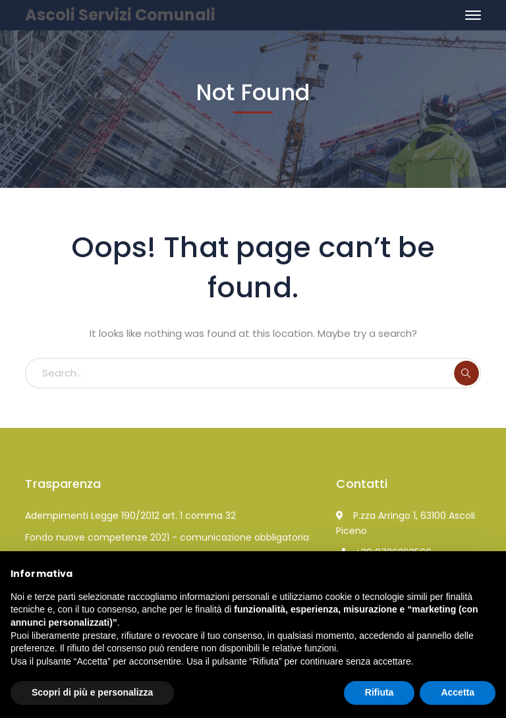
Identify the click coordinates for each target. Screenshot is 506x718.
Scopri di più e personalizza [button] (92, 692)
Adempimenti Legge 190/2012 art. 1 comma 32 (130, 515)
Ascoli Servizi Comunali (120, 15)
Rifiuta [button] (379, 692)
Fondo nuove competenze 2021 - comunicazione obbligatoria (167, 537)
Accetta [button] (457, 692)
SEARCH (466, 373)
